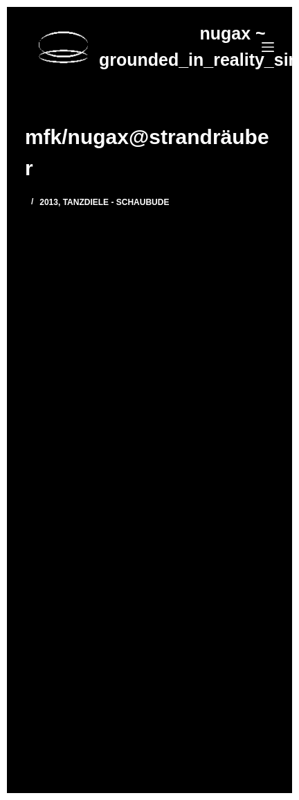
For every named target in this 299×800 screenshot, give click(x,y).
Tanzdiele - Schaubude (116, 202)
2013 (48, 202)
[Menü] (268, 47)
